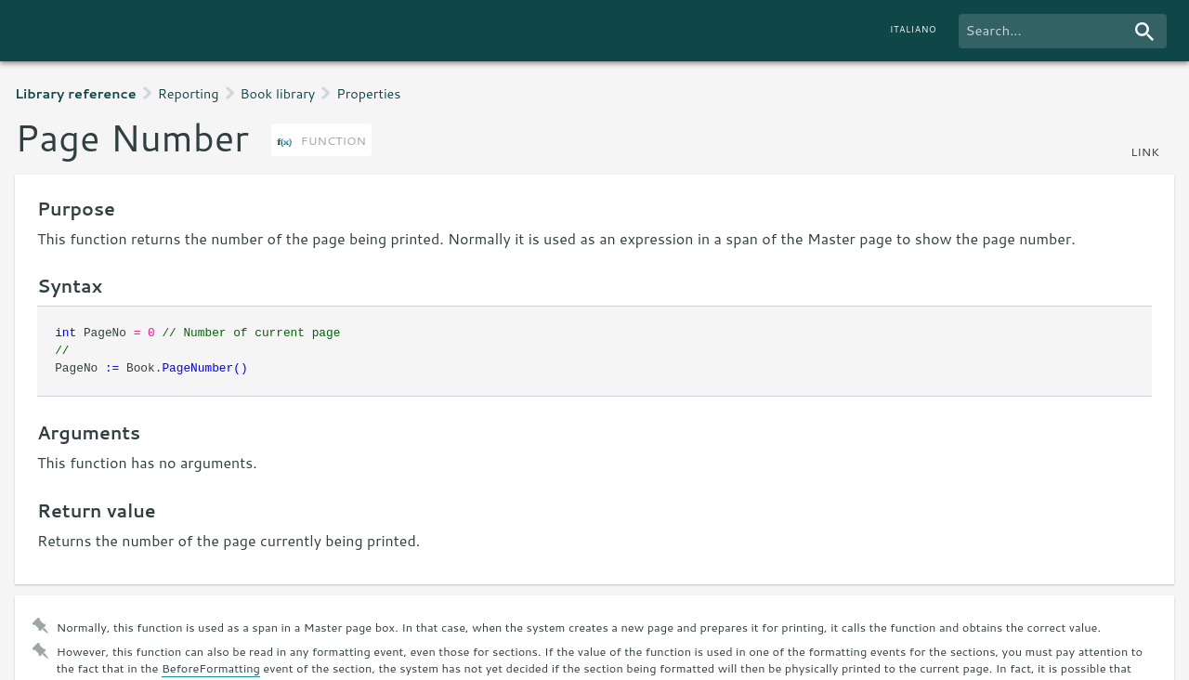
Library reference (76, 93)
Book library (278, 93)
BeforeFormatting (211, 668)
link (1144, 151)
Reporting (188, 93)
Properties (368, 93)
